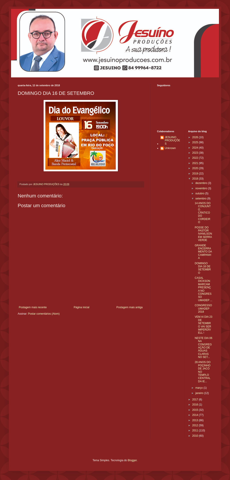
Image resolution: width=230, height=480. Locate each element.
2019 (195, 173)
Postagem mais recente (33, 307)
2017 (195, 399)
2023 (195, 152)
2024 (195, 147)
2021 (195, 163)
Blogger (132, 460)
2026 (195, 137)
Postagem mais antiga (129, 307)
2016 (195, 404)
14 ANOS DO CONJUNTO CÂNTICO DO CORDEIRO (203, 213)
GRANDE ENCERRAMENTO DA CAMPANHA (203, 252)
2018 (195, 178)
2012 (195, 425)
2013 (195, 420)
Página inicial (81, 307)
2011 (195, 430)
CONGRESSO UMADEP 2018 (203, 308)
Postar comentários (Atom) (44, 313)
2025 (195, 142)
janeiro (199, 393)
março (199, 387)
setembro (201, 198)
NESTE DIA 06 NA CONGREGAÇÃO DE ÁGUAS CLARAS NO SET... (203, 348)
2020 (195, 168)
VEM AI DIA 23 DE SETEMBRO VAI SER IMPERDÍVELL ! (203, 324)
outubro (200, 193)
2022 (195, 157)
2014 (195, 415)
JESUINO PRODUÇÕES (172, 140)
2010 (195, 435)
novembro (201, 188)
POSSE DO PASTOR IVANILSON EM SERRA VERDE (203, 234)
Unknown (170, 148)
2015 (195, 409)
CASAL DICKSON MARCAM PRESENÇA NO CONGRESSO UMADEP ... (203, 289)
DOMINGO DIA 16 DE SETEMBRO (203, 268)
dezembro (201, 183)
